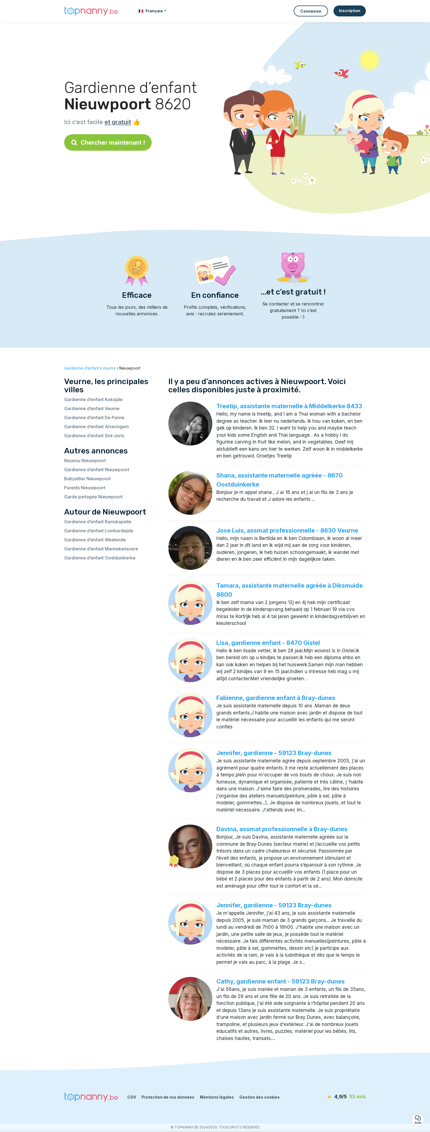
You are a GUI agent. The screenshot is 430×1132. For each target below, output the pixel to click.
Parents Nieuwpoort (84, 487)
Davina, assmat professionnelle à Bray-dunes (281, 829)
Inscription (349, 10)
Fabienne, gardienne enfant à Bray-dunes (275, 697)
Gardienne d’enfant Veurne (92, 408)
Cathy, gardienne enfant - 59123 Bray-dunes (280, 981)
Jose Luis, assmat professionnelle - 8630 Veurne (287, 530)
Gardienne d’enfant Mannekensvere (101, 548)
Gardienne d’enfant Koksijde (93, 399)
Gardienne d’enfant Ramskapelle (97, 521)
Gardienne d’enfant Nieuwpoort (96, 469)
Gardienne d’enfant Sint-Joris (94, 435)
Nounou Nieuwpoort (85, 460)
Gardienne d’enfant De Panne (94, 417)
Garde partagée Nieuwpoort (93, 496)
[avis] (334, 1096)
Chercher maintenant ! (108, 142)
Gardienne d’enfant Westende (95, 539)
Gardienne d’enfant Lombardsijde (98, 530)
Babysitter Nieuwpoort (87, 478)
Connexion (310, 11)
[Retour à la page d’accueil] (91, 11)
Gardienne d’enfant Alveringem (96, 426)
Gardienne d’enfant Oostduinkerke (99, 558)
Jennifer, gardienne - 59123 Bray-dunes (274, 752)
